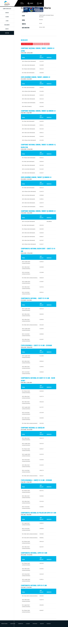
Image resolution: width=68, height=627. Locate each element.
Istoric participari (27, 44)
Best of (47, 44)
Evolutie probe (38, 44)
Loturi (7, 20)
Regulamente (7, 24)
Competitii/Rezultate (7, 8)
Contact (49, 623)
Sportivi (7, 12)
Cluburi (7, 16)
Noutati (7, 29)
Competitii (20, 623)
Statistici (35, 623)
